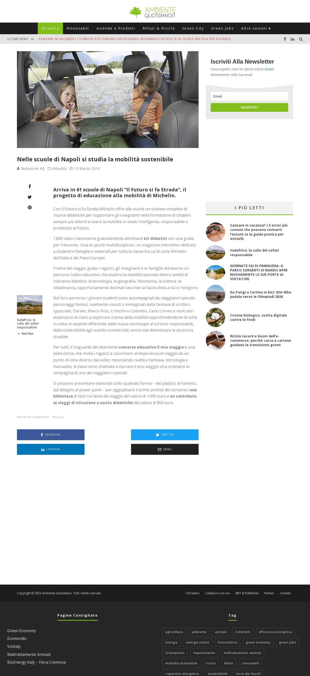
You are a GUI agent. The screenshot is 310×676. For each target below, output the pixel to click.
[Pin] (29, 207)
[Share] (29, 186)
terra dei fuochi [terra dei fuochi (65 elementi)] (248, 659)
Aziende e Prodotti (116, 28)
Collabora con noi (217, 578)
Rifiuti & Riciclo (159, 28)
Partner (269, 578)
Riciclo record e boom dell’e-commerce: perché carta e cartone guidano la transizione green (260, 340)
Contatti (285, 578)
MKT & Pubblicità (246, 578)
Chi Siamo (193, 578)
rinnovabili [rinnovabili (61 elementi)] (250, 649)
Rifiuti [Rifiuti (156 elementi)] (228, 649)
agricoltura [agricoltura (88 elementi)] (174, 617)
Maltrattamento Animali (29, 640)
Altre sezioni (254, 28)
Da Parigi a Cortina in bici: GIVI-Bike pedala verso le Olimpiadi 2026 (260, 294)
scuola (59, 417)
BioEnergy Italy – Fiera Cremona (36, 647)
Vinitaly (14, 632)
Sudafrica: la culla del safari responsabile (28, 323)
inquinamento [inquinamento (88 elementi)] (204, 638)
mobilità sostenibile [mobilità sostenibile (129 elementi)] (181, 649)
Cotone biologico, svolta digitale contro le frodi (258, 317)
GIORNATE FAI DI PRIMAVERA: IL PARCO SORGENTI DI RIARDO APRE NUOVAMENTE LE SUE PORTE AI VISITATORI (259, 272)
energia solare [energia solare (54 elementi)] (197, 628)
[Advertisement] (108, 505)
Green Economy (21, 616)
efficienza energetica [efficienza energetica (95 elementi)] (275, 617)
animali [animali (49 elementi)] (221, 617)
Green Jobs (222, 28)
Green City (193, 28)
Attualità (50, 28)
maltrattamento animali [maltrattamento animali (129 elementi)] (242, 638)
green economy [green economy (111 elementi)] (258, 628)
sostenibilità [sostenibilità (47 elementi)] (218, 659)
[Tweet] (29, 197)
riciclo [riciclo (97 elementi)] (211, 649)
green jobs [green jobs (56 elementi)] (287, 628)
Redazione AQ (31, 168)
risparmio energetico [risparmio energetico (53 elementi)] (182, 659)
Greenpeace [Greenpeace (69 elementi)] (175, 638)
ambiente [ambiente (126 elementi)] (199, 617)
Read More (25, 333)
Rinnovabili (78, 28)
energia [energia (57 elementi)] (171, 628)
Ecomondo (16, 624)
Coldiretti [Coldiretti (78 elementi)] (242, 617)
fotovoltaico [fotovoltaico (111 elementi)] (227, 628)
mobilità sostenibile (34, 417)
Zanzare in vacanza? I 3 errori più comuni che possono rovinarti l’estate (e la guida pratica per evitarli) (135, 39)
